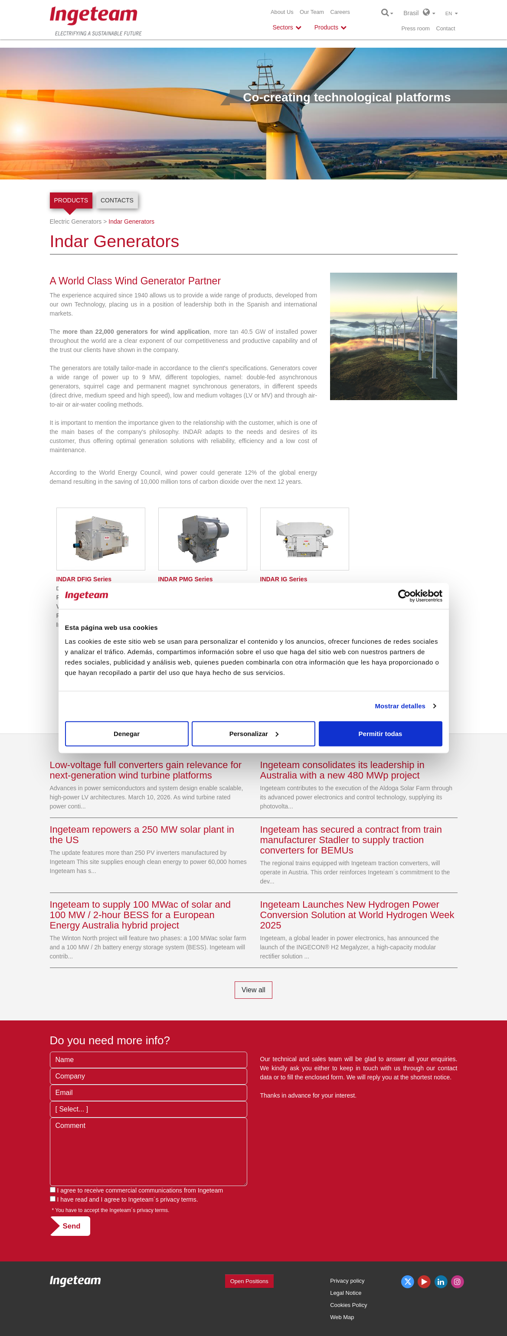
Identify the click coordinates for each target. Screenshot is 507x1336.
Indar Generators (131, 221)
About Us (282, 12)
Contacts (117, 200)
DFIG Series (84, 579)
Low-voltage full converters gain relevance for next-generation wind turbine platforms (146, 770)
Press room (416, 28)
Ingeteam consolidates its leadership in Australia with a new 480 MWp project (342, 770)
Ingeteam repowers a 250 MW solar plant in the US (142, 834)
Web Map (342, 1317)
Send (72, 1226)
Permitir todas (380, 733)
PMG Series (185, 579)
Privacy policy (347, 1280)
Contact (445, 28)
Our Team (312, 12)
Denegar (127, 733)
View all (253, 990)
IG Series (283, 579)
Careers (340, 12)
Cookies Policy (348, 1305)
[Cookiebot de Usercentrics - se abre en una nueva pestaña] (404, 596)
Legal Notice (345, 1293)
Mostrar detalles (400, 706)
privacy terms (178, 1199)
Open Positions (249, 1281)
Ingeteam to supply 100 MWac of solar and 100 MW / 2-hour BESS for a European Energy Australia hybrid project (140, 915)
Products (71, 200)
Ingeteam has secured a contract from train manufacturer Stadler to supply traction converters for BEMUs (351, 840)
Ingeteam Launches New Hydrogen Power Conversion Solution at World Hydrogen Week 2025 (357, 915)
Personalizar (253, 733)
